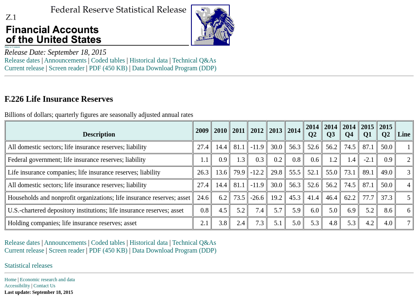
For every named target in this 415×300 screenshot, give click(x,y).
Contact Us (44, 286)
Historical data (148, 60)
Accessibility (17, 286)
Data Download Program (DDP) (174, 68)
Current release (24, 68)
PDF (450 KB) (108, 68)
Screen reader (66, 68)
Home (10, 279)
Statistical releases (28, 265)
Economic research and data (47, 279)
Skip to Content (12, 47)
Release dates (22, 60)
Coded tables (108, 60)
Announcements (65, 60)
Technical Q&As (194, 60)
